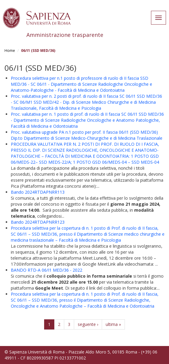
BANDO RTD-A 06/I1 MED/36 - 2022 (46, 270)
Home (10, 50)
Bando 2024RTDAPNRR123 (38, 222)
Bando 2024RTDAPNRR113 (38, 192)
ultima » (113, 324)
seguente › (88, 324)
